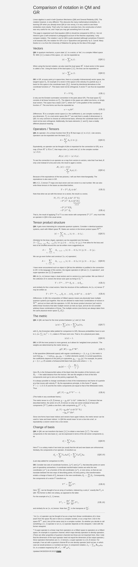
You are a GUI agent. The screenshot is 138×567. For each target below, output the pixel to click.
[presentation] (70, 33)
